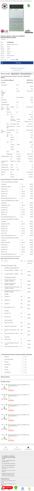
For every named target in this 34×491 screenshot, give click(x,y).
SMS (29, 488)
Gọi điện (16, 487)
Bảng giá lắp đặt (15, 73)
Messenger (22, 488)
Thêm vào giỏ (14, 59)
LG (8, 387)
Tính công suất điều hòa (25, 73)
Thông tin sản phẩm (5, 73)
